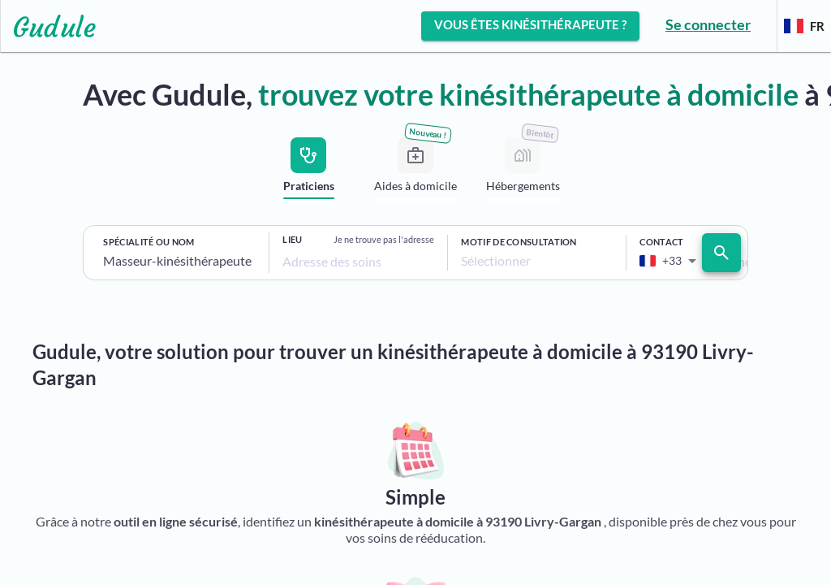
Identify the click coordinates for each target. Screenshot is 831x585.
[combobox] (179, 261)
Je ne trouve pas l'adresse (384, 239)
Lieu (292, 239)
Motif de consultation (518, 241)
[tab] (308, 171)
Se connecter (708, 24)
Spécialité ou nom (148, 241)
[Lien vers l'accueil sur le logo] (48, 26)
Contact (661, 241)
